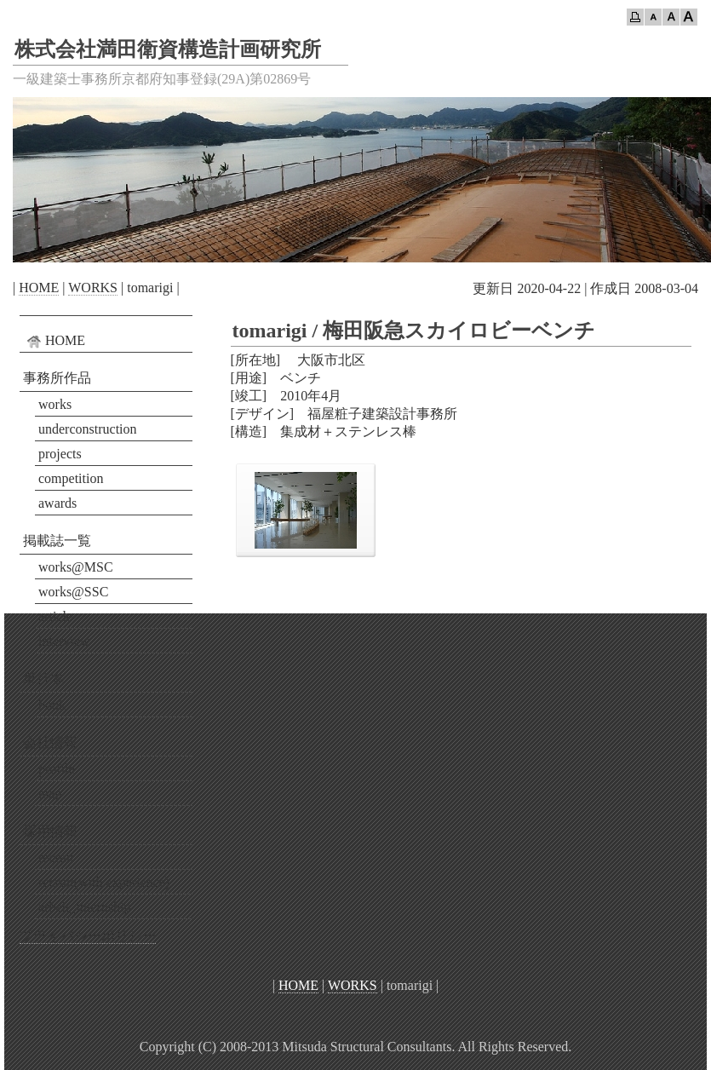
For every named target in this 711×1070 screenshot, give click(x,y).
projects (60, 453)
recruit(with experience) (103, 882)
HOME (39, 287)
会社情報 (50, 742)
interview (63, 641)
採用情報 (50, 831)
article (55, 616)
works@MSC (75, 567)
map (50, 793)
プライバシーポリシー (88, 936)
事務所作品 (57, 378)
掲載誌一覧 (57, 540)
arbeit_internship (84, 907)
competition (70, 478)
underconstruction (87, 429)
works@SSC (73, 591)
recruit (56, 857)
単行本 (43, 678)
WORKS (93, 287)
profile (56, 769)
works (55, 404)
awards (57, 503)
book (52, 705)
